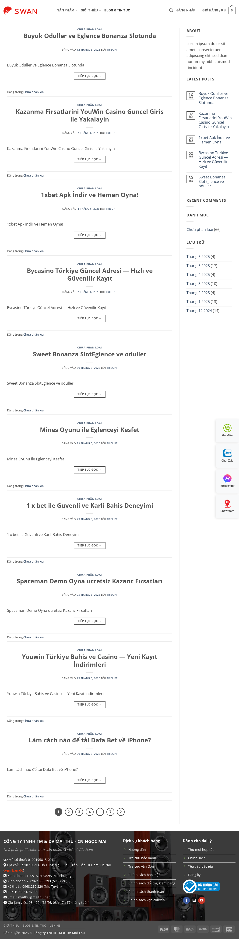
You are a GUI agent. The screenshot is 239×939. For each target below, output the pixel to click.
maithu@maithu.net (34, 897)
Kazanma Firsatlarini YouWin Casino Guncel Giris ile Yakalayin (90, 115)
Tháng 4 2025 (198, 274)
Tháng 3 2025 (198, 283)
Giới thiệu (91, 10)
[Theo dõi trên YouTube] (201, 900)
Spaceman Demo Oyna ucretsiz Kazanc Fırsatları (90, 581)
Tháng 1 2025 (198, 301)
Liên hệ (55, 926)
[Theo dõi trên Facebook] (186, 900)
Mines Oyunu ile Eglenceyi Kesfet (89, 430)
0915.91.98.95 (41, 875)
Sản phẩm (67, 10)
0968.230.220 (32, 886)
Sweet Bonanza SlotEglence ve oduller (89, 354)
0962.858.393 (40, 881)
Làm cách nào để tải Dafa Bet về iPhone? (90, 740)
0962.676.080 (28, 892)
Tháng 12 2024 (199, 310)
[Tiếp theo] (121, 812)
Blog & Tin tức (117, 10)
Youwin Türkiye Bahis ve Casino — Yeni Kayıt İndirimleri (89, 660)
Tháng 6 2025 (198, 256)
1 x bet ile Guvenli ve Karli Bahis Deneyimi (89, 505)
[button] (171, 10)
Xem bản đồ (13, 870)
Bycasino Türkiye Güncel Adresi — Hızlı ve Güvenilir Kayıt (90, 274)
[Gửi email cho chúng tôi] (194, 900)
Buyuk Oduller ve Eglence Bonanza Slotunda (89, 36)
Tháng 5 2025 (198, 265)
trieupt (112, 49)
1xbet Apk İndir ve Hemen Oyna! (89, 195)
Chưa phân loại (89, 29)
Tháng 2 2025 (198, 292)
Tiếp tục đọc (89, 76)
